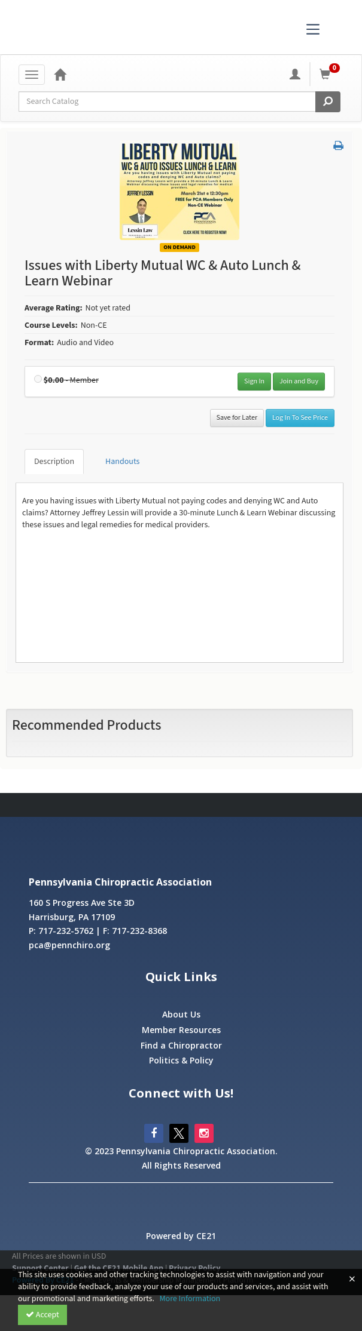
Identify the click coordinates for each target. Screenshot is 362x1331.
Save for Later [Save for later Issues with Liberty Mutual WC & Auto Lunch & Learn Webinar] (237, 418)
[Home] (60, 74)
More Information (189, 1299)
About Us (181, 1014)
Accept (42, 1315)
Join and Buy (298, 381)
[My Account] (295, 74)
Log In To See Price (300, 418)
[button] (338, 146)
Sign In (254, 381)
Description (54, 462)
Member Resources (181, 1029)
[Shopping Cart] (331, 74)
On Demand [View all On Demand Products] (179, 247)
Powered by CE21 (181, 1235)
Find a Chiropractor (181, 1045)
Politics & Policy (181, 1060)
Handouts (122, 462)
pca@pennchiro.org (69, 945)
